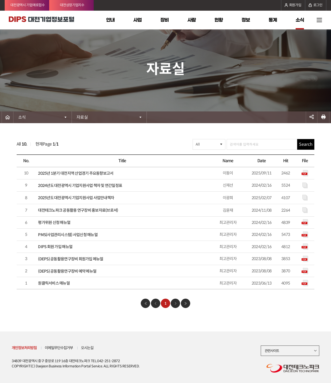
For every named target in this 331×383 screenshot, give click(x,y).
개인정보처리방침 (24, 348)
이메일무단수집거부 (59, 348)
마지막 (185, 303)
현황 (218, 20)
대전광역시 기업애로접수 (27, 5)
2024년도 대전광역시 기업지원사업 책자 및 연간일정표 (80, 185)
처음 (145, 303)
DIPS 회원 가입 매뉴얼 (55, 246)
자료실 (82, 117)
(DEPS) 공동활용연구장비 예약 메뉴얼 (67, 271)
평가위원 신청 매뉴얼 (54, 222)
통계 (273, 20)
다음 (175, 303)
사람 (191, 20)
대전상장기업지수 (72, 5)
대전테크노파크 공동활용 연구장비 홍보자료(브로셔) (78, 210)
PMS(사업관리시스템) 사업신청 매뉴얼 (67, 234)
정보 (245, 20)
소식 (300, 20)
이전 (155, 303)
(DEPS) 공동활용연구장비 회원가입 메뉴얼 (70, 258)
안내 (110, 20)
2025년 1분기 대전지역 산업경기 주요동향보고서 (75, 173)
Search (306, 144)
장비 (164, 20)
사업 (137, 20)
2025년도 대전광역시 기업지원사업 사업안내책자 (76, 197)
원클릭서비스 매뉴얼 (54, 283)
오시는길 (87, 348)
